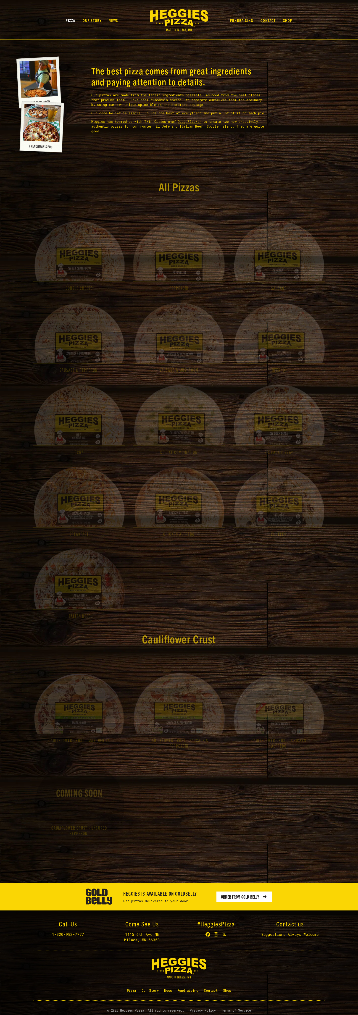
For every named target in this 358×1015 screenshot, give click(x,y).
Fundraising (241, 20)
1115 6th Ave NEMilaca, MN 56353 (142, 937)
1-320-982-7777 (68, 934)
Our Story (92, 20)
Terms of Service (236, 1010)
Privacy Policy (203, 1010)
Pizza (70, 20)
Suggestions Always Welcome (290, 934)
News (113, 20)
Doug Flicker (190, 122)
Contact (268, 20)
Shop (287, 20)
